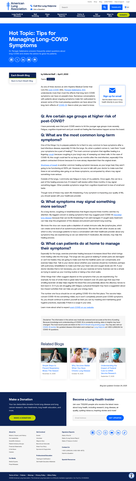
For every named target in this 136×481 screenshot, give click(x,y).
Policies (23, 475)
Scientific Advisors (14, 441)
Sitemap (31, 475)
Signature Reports (68, 432)
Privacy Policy (40, 475)
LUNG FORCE (108, 1)
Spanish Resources (68, 459)
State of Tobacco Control (69, 441)
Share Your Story (41, 446)
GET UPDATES (115, 418)
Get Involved (40, 432)
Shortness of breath (49, 165)
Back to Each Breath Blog (22, 81)
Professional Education (44, 455)
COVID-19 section (49, 327)
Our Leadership (13, 438)
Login (128, 1)
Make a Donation (22, 418)
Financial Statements (15, 446)
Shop (95, 1)
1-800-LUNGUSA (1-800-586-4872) (73, 450)
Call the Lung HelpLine (43, 5)
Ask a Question (37, 9)
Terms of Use (13, 475)
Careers (11, 452)
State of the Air (66, 435)
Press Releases (13, 464)
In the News (12, 449)
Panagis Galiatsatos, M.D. (75, 90)
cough (51, 154)
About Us (12, 432)
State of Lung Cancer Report (70, 438)
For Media (12, 458)
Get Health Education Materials (45, 461)
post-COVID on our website (82, 307)
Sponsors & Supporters (43, 449)
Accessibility (131, 475)
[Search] (105, 7)
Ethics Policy (51, 475)
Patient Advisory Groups (16, 444)
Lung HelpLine (99, 327)
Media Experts (13, 461)
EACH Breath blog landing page (93, 325)
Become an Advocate (43, 444)
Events (90, 1)
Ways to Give (40, 441)
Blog (100, 1)
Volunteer (39, 438)
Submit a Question (67, 453)
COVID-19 (63, 105)
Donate (123, 15)
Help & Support (119, 1)
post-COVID (53, 90)
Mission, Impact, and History (17, 435)
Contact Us (66, 447)
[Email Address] (91, 418)
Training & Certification (43, 459)
